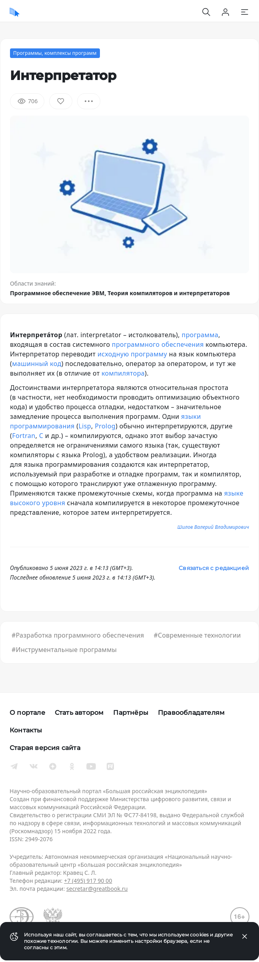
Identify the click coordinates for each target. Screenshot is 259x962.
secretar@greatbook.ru (97, 888)
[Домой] (15, 12)
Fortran (23, 435)
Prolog (105, 426)
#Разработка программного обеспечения (78, 635)
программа (200, 334)
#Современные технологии (197, 635)
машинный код (36, 363)
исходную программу (132, 354)
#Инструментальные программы (64, 649)
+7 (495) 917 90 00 (88, 880)
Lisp (84, 426)
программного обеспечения (158, 344)
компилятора (123, 373)
